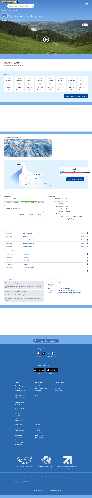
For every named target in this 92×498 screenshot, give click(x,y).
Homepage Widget (19, 400)
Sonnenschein (38, 391)
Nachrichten (18, 426)
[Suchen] (47, 2)
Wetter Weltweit (19, 440)
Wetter (17, 380)
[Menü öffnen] (90, 2)
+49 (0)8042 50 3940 (64, 287)
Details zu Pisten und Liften (75, 177)
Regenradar (38, 384)
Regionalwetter (19, 435)
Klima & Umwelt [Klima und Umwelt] (39, 435)
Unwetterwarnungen (20, 388)
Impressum (69, 474)
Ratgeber (37, 422)
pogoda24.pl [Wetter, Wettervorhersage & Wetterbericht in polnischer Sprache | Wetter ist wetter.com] (18, 416)
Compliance (17, 479)
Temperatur (38, 388)
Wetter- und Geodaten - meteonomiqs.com (21, 405)
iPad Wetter (57, 386)
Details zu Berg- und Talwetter (76, 94)
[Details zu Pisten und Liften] (46, 172)
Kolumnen (17, 386)
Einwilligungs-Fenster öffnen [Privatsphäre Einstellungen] (46, 474)
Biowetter (37, 426)
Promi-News (18, 445)
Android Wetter (58, 388)
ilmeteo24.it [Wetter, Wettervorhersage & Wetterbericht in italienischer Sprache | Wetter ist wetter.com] (18, 413)
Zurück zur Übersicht (9, 8)
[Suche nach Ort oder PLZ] (36, 2)
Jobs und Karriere (18, 474)
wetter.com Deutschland (21, 391)
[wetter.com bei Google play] (39, 369)
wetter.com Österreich (20, 395)
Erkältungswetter (39, 433)
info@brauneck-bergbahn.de (67, 289)
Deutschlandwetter (20, 428)
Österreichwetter (19, 433)
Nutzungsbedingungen (37, 479)
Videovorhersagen (19, 384)
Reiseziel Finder (39, 430)
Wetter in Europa (19, 438)
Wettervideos (19, 422)
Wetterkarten (39, 380)
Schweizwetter (18, 430)
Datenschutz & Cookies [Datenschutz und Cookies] (30, 474)
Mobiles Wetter (59, 380)
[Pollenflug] (86, 2)
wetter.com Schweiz (20, 393)
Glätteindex (38, 428)
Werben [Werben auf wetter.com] (17, 398)
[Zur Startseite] (9, 2)
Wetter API (17, 402)
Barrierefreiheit (26, 479)
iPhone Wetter (58, 384)
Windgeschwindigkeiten (41, 386)
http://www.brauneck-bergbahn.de (69, 290)
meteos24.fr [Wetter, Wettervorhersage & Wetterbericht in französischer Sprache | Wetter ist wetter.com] (18, 411)
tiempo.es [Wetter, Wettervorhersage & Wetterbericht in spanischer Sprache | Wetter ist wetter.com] (17, 409)
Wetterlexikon (18, 442)
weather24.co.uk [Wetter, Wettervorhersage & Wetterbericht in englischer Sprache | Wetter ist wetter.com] (19, 418)
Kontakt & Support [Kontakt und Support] (59, 474)
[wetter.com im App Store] (52, 369)
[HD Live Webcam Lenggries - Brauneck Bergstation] (46, 37)
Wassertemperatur (39, 393)
